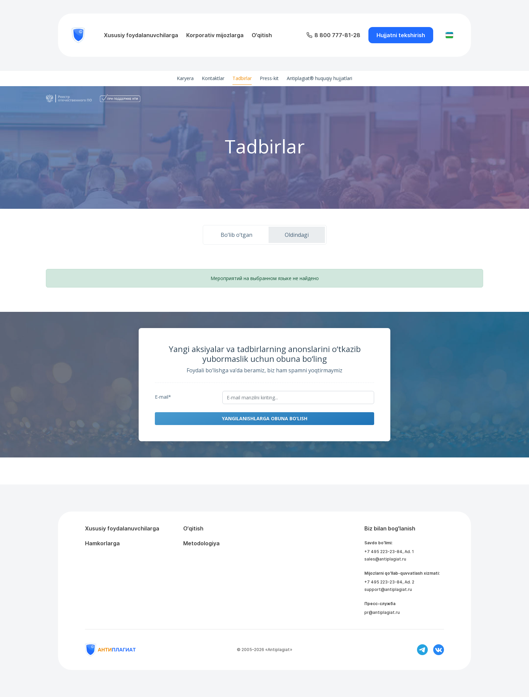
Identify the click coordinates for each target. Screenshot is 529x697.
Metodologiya (201, 543)
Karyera (185, 78)
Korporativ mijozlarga (215, 35)
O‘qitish (262, 35)
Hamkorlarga (102, 543)
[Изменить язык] (449, 35)
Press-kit (269, 78)
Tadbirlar (242, 78)
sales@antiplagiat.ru (385, 559)
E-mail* (163, 397)
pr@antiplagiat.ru (382, 612)
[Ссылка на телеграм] (422, 649)
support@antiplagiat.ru (388, 589)
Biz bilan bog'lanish (389, 528)
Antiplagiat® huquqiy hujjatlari (319, 78)
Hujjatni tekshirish (401, 35)
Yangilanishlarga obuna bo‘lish (264, 418)
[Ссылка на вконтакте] (438, 649)
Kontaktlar (213, 78)
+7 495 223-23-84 (383, 551)
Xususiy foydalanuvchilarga (141, 35)
